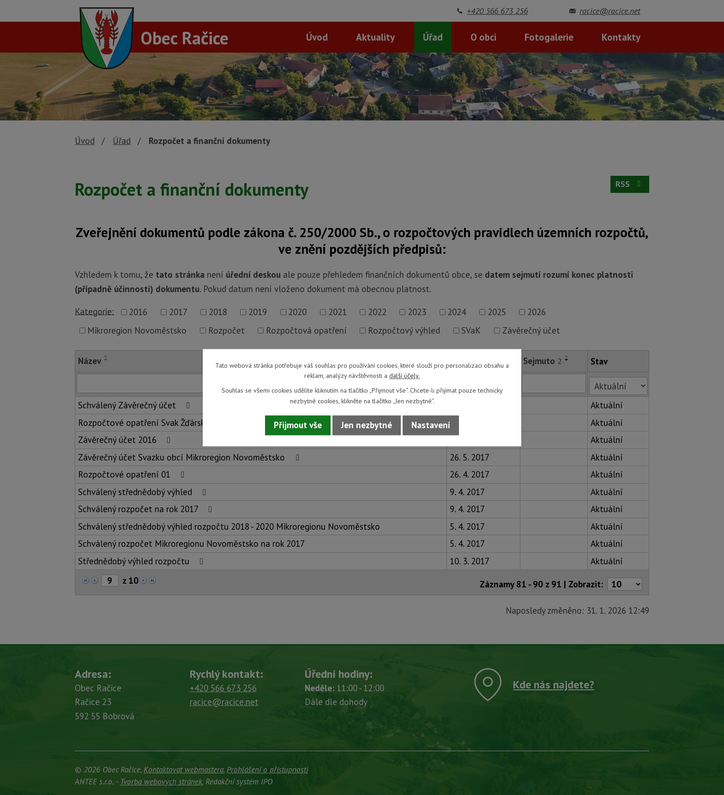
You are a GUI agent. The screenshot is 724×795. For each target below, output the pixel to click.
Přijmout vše (298, 425)
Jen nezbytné (366, 425)
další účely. (404, 375)
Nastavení (430, 425)
